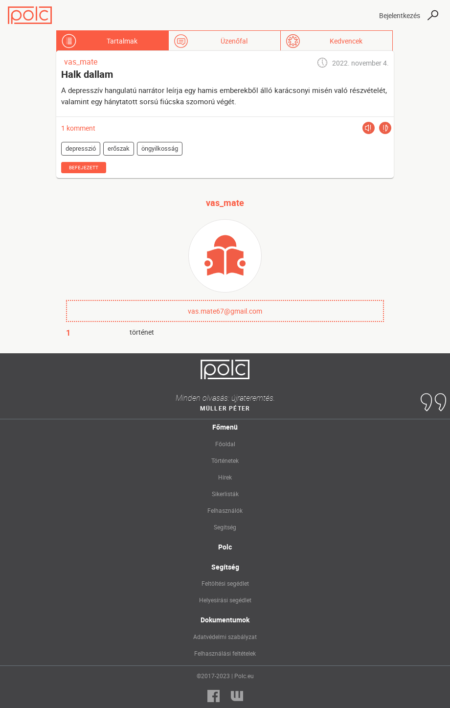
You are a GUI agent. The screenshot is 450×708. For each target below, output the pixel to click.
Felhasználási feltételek (225, 653)
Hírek (225, 477)
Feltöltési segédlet (225, 583)
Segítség (225, 527)
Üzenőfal (234, 41)
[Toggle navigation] (363, 15)
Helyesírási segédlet (225, 600)
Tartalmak (122, 41)
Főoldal (225, 444)
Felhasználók (225, 510)
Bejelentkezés (399, 15)
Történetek (225, 460)
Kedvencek (346, 41)
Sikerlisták (225, 494)
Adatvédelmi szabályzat (225, 636)
